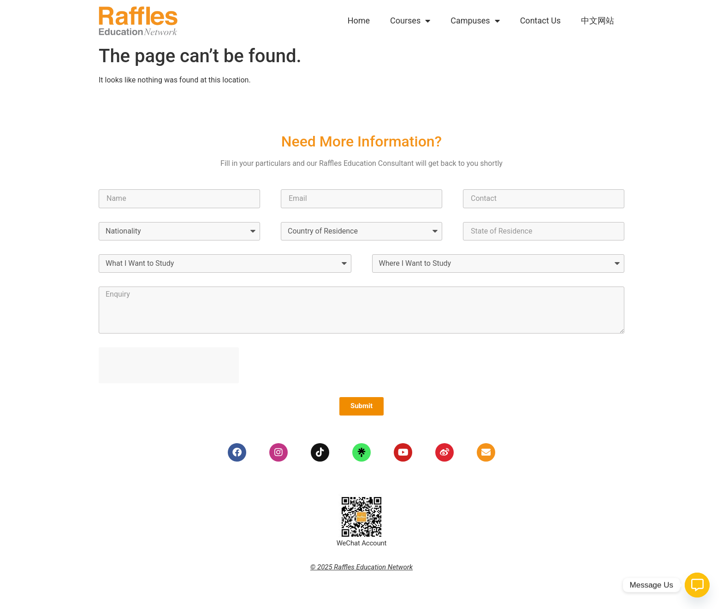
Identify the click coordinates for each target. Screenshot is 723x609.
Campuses (474, 20)
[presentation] (169, 365)
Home (359, 20)
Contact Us (540, 20)
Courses (410, 20)
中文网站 (597, 20)
